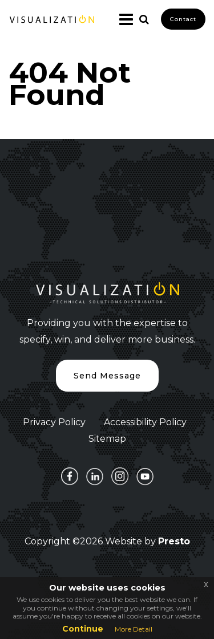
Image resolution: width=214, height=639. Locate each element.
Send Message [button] (107, 376)
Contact (183, 19)
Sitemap (107, 438)
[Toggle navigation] (121, 19)
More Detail (133, 629)
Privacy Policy (54, 422)
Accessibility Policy (145, 422)
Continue (82, 629)
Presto (174, 541)
